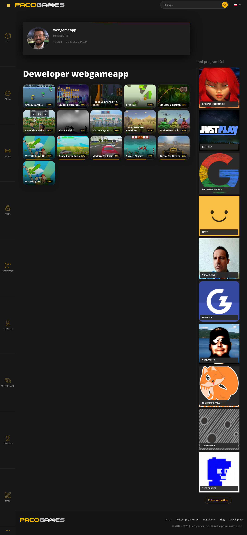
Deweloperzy (236, 519)
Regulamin (209, 519)
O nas (168, 519)
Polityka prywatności (187, 519)
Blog (222, 519)
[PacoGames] (42, 520)
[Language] (238, 5)
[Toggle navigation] (8, 5)
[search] (225, 5)
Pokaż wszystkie (218, 500)
